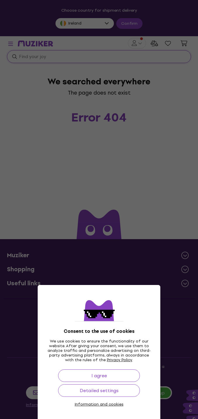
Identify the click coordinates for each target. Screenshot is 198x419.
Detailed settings (99, 390)
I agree (99, 375)
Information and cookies (99, 404)
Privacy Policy (119, 360)
